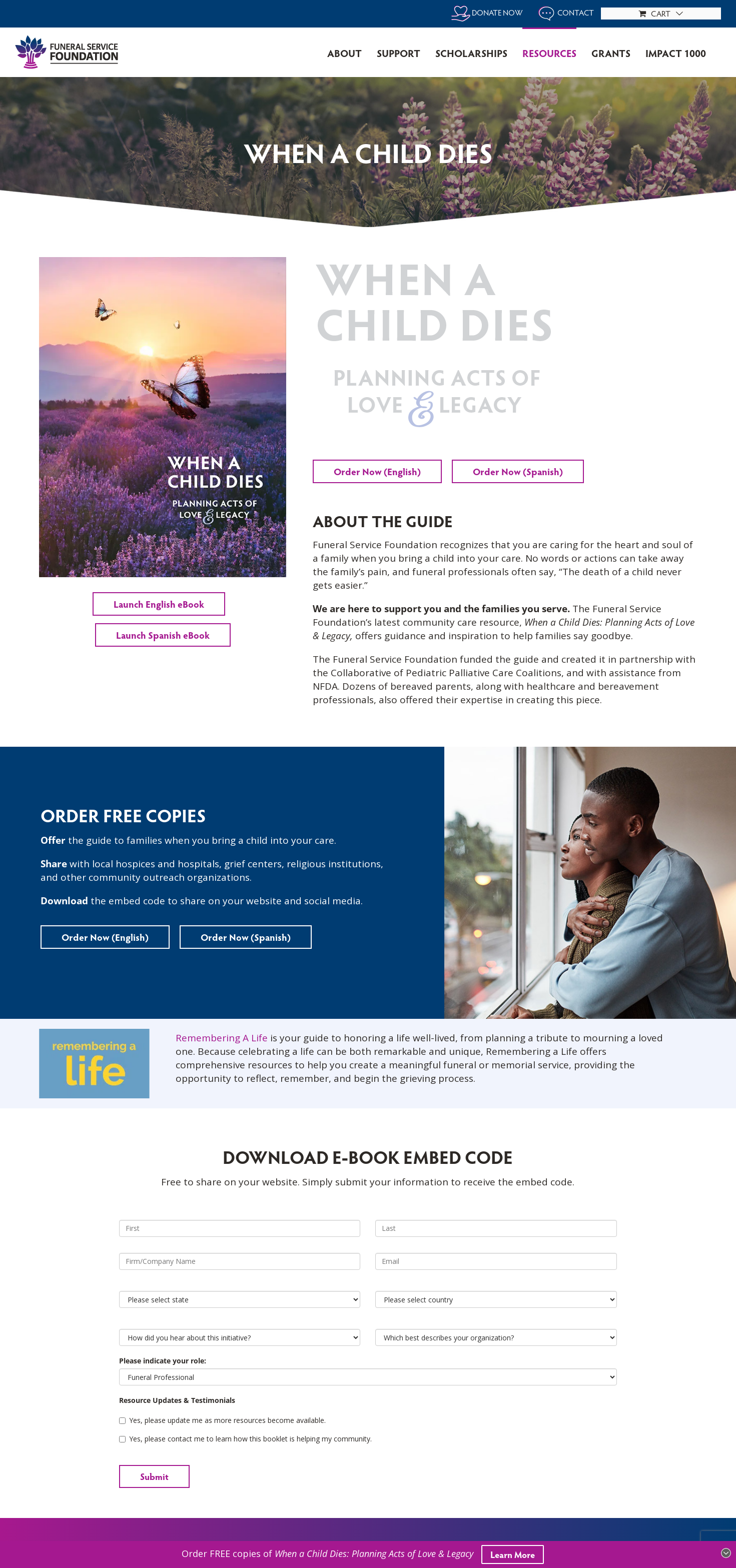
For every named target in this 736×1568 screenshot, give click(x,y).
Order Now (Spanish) (518, 471)
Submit (154, 1476)
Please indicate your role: (162, 1360)
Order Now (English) (377, 471)
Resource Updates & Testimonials (177, 1400)
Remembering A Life (222, 1037)
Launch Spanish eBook (163, 634)
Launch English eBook (159, 603)
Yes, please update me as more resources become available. (222, 1420)
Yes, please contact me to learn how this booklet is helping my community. (245, 1438)
